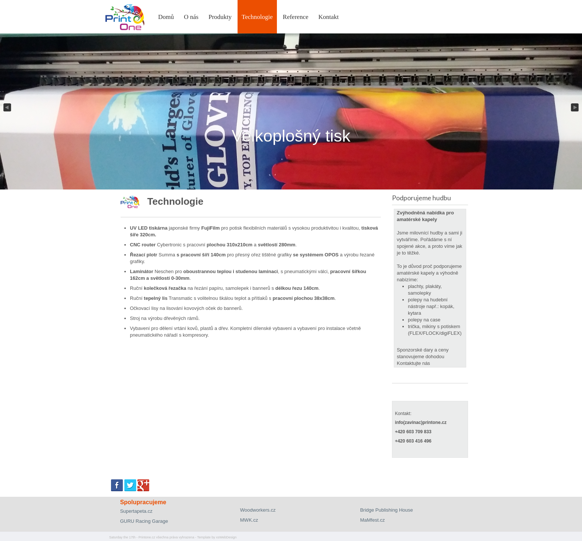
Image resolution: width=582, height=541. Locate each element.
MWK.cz (249, 520)
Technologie (257, 16)
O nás (191, 16)
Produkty (220, 16)
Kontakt (328, 16)
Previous (6, 107)
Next (575, 107)
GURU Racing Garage (144, 521)
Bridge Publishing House (386, 510)
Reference (295, 16)
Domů (166, 16)
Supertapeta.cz (136, 511)
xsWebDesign (226, 537)
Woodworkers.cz (258, 510)
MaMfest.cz (372, 520)
